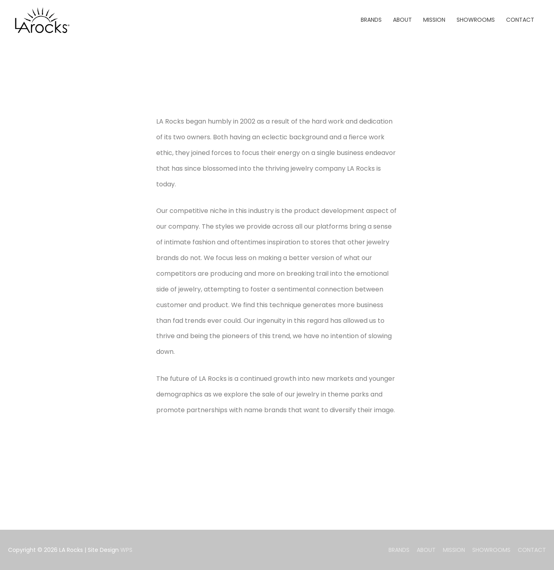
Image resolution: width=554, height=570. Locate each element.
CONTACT (532, 550)
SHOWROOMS (491, 550)
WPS (126, 550)
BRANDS (399, 550)
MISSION (454, 550)
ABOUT (426, 550)
